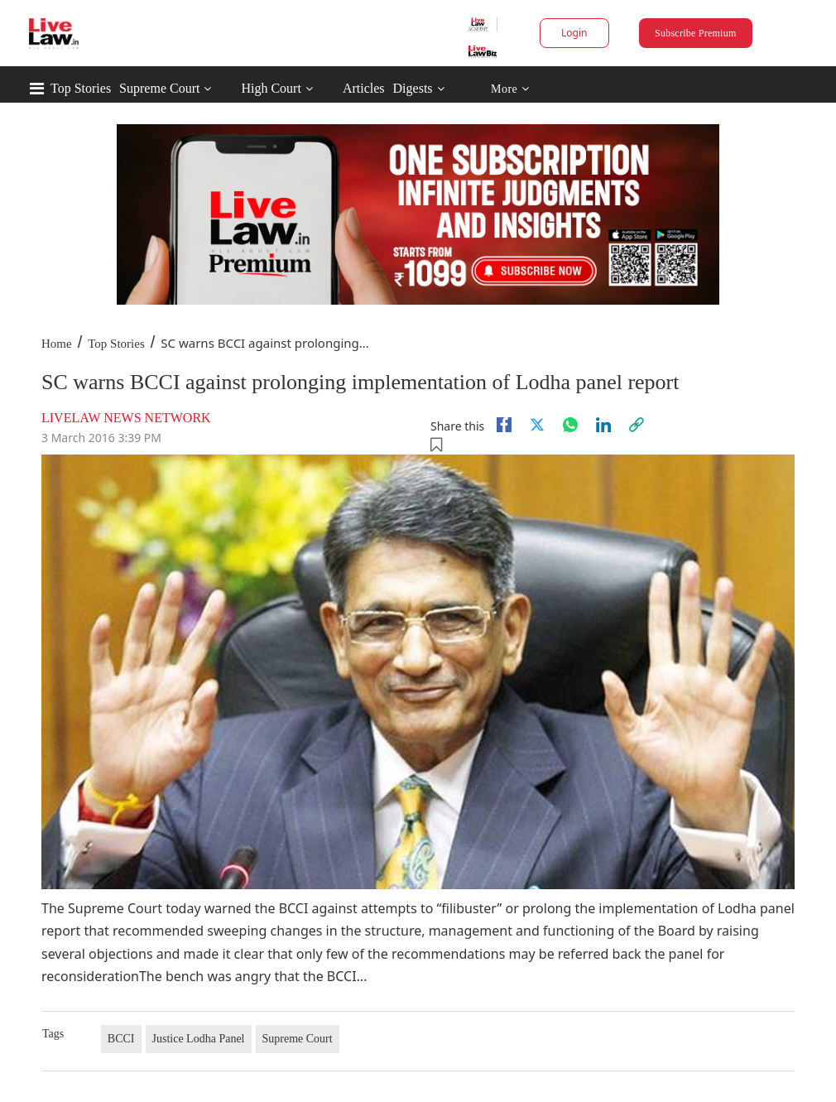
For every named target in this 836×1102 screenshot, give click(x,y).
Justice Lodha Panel (198, 1038)
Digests (413, 88)
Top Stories (80, 88)
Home (56, 343)
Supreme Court (159, 88)
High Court (270, 88)
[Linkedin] (603, 424)
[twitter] (537, 424)
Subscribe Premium (695, 33)
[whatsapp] (570, 424)
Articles (364, 88)
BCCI (121, 1038)
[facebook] (504, 424)
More (510, 89)
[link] (636, 424)
